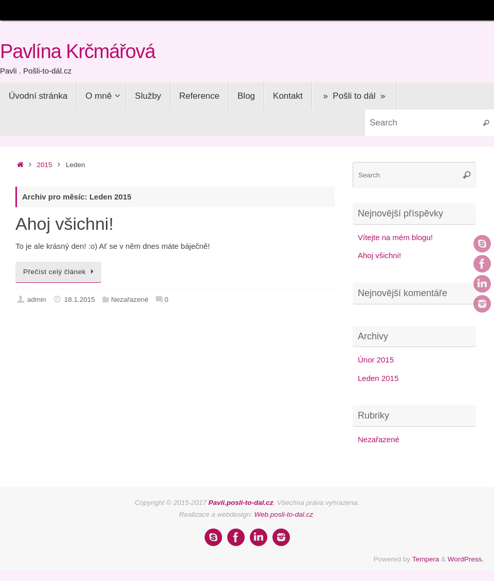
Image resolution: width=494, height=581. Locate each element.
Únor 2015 (376, 359)
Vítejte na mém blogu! (395, 237)
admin (36, 299)
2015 (44, 165)
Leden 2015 (378, 378)
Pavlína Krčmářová (77, 51)
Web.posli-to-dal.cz (284, 514)
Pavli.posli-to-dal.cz (241, 502)
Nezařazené (130, 299)
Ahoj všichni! (64, 223)
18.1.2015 (79, 299)
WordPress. (466, 559)
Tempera (426, 559)
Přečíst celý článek (60, 272)
